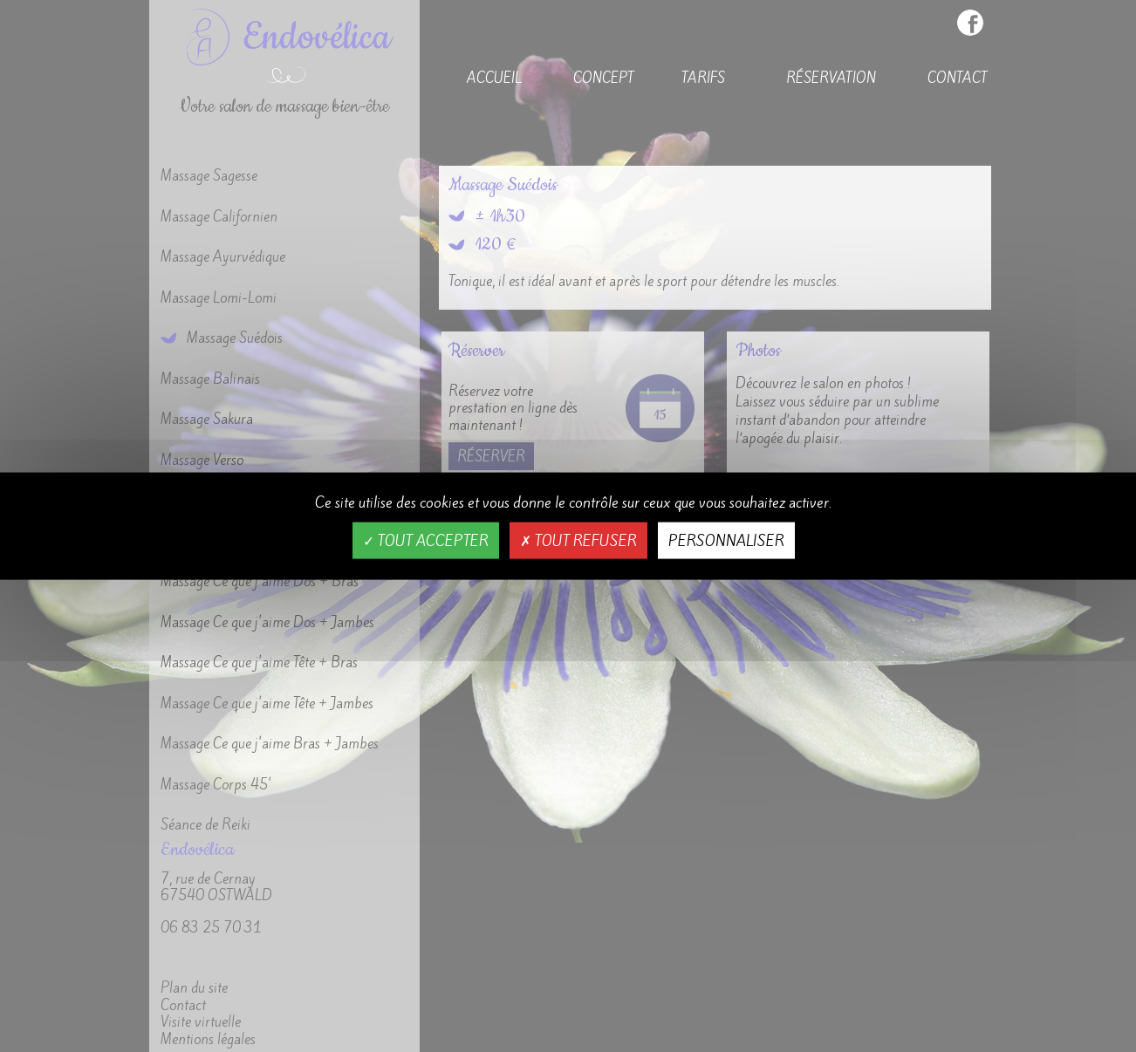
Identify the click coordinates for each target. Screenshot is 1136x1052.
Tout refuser (578, 539)
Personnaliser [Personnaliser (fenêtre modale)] (726, 539)
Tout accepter (426, 539)
